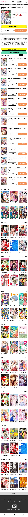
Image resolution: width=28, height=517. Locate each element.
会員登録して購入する (14, 26)
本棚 (23, 515)
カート (14, 515)
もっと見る (25, 189)
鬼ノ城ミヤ (21, 12)
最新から (25, 55)
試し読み (7, 30)
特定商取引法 (14, 499)
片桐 (25, 12)
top (2, 4)
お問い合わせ (9, 501)
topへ (14, 493)
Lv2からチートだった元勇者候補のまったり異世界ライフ (17, 4)
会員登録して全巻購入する (14, 49)
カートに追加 (21, 30)
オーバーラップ (18, 14)
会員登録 (19, 1)
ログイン (14, 1)
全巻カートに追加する (14, 52)
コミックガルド (19, 15)
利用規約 (9, 499)
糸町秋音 (16, 12)
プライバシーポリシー (23, 499)
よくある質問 (3, 499)
